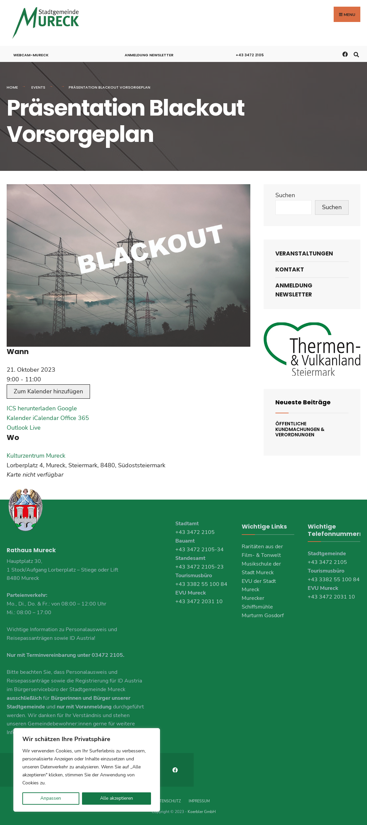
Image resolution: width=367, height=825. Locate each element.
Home (12, 87)
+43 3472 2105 (250, 55)
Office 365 (74, 418)
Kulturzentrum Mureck (36, 456)
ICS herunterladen (31, 408)
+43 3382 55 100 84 (201, 584)
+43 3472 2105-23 (199, 567)
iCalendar (46, 418)
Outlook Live (24, 428)
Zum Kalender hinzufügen (48, 391)
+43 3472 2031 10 (199, 601)
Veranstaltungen (304, 253)
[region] (86, 770)
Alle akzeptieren (116, 798)
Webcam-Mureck (31, 55)
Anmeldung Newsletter (149, 55)
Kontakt (289, 269)
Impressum (199, 801)
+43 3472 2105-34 (199, 549)
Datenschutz (167, 801)
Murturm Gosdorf (263, 615)
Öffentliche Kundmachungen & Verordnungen (299, 429)
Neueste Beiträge (303, 402)
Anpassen (50, 798)
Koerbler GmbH (202, 811)
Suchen (285, 195)
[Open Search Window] (356, 54)
